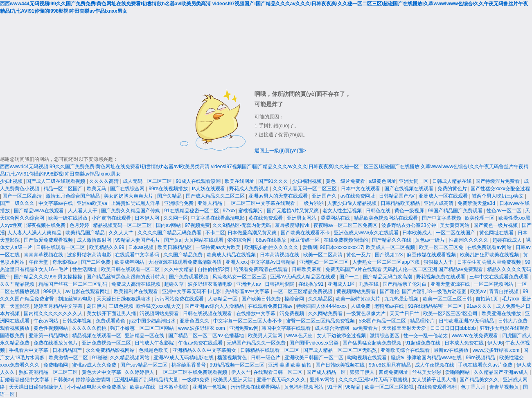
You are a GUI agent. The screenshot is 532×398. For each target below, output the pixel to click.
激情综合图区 (385, 335)
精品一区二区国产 (63, 188)
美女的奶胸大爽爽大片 (129, 196)
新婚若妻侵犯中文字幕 (25, 379)
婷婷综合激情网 (93, 379)
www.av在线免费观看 (476, 335)
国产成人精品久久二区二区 (216, 196)
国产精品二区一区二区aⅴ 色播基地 (206, 335)
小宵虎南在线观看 (112, 218)
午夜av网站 (47, 321)
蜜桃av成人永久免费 (95, 365)
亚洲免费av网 (244, 328)
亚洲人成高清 (439, 203)
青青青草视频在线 (44, 255)
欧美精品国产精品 (85, 233)
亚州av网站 (323, 379)
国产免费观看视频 (189, 277)
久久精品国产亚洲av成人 (502, 372)
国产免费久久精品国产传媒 (131, 210)
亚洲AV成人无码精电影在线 (184, 357)
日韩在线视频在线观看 (208, 313)
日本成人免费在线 (464, 343)
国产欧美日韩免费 (261, 299)
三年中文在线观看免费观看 (499, 277)
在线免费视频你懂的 (346, 240)
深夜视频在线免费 (46, 225)
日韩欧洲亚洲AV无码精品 (467, 321)
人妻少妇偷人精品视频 (352, 203)
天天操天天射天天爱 (404, 328)
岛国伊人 (96, 306)
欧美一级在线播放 (68, 218)
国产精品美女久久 (480, 379)
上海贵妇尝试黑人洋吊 (136, 203)
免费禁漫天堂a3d (477, 203)
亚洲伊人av (249, 284)
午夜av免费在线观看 (201, 343)
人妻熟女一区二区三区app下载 (386, 262)
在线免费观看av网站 (490, 247)
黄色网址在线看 (497, 233)
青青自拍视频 (504, 291)
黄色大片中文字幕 (102, 372)
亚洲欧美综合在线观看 (406, 350)
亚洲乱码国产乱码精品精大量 (146, 379)
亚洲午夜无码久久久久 (282, 379)
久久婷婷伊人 (140, 372)
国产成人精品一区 (327, 372)
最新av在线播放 (452, 350)
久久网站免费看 (326, 313)
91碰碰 (99, 357)
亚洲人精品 (210, 203)
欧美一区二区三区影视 (390, 387)
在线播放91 (311, 284)
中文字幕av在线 (56, 203)
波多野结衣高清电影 (90, 255)
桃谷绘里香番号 (189, 365)
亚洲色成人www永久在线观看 (367, 233)
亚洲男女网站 (302, 218)
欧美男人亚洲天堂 (233, 379)
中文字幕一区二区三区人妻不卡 (248, 321)
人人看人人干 (83, 210)
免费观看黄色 (111, 321)
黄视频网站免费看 (356, 291)
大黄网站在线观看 (204, 240)
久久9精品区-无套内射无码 (242, 225)
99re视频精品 (481, 357)
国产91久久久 (274, 181)
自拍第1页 (487, 299)
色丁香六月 (474, 387)
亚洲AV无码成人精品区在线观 (303, 277)
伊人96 (495, 343)
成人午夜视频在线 (435, 365)
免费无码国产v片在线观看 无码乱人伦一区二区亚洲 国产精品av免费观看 (405, 269)
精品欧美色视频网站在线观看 (386, 218)
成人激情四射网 (95, 240)
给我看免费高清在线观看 (261, 269)
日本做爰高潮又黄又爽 (253, 233)
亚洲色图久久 (195, 321)
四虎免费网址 (394, 372)
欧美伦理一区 (480, 218)
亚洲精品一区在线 (145, 335)
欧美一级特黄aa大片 (359, 299)
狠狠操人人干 (439, 262)
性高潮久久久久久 (469, 240)
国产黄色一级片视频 (496, 225)
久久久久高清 (104, 181)
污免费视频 (292, 313)
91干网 (335, 387)
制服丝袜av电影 (76, 299)
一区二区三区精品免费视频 (303, 291)
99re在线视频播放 (169, 188)
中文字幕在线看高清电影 (218, 218)
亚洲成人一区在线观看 (444, 196)
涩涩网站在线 (335, 218)
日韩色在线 (379, 210)
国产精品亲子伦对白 (405, 284)
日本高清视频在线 (280, 255)
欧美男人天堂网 (266, 335)
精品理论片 (423, 321)
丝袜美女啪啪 (427, 372)
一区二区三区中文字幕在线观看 (261, 203)
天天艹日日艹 (405, 313)
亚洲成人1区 (341, 284)
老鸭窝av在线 (390, 306)
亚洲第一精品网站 (49, 335)
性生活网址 (85, 269)
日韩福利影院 (280, 284)
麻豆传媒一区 (305, 240)
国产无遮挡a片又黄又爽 (293, 210)
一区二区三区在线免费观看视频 (193, 372)
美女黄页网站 (455, 225)
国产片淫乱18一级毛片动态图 (435, 291)
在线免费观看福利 (437, 387)
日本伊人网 (147, 218)
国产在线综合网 (128, 188)
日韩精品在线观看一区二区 (270, 350)
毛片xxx (510, 299)
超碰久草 (174, 284)
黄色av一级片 (430, 240)
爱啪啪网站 (458, 372)
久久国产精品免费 (183, 255)
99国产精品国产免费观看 (456, 210)
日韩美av (63, 379)
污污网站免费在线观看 (180, 299)
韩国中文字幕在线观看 (286, 328)
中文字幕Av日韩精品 (273, 262)
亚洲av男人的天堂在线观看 (278, 196)
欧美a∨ (478, 291)
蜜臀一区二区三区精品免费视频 (321, 321)
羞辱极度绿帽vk (293, 225)
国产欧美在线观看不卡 (306, 233)
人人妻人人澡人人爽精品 (35, 233)
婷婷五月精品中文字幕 (59, 306)
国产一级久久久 (18, 203)
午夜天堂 (39, 262)
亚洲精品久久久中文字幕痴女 (204, 350)
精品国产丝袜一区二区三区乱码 (73, 284)
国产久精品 (170, 196)
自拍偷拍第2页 (214, 269)
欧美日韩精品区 (175, 247)
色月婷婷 (80, 225)
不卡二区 (215, 233)
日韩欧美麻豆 (307, 269)
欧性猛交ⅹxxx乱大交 (159, 306)
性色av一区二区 (505, 210)
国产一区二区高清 (22, 196)
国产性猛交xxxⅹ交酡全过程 (500, 188)
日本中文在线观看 (361, 188)
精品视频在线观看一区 (97, 335)
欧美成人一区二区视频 (391, 247)
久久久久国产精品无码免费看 (170, 233)
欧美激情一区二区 (69, 357)
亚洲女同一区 (414, 181)
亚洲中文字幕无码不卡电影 (192, 291)
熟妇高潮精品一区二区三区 (49, 372)
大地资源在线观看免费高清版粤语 (185, 262)
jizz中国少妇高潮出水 (153, 321)
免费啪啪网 (56, 365)
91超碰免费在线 (423, 343)
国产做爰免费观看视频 (49, 240)
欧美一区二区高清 (323, 255)
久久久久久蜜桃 (90, 328)
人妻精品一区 (223, 299)
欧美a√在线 (143, 387)
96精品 (353, 387)
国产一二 (349, 277)
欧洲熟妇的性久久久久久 (272, 247)
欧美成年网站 (130, 262)
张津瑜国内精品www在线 (435, 357)
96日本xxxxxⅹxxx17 (341, 247)
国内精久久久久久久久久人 (54, 313)
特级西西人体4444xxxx (322, 306)
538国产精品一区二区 (382, 321)
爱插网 (309, 247)
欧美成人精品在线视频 (232, 255)
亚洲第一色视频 (210, 387)
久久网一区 (175, 218)
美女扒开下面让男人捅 (112, 313)
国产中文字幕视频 (442, 218)
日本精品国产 (67, 350)
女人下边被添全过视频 (342, 335)
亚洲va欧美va (92, 203)
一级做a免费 (196, 379)
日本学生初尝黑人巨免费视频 (489, 262)
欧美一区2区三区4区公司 (451, 313)
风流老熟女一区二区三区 (240, 277)
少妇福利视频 (307, 181)
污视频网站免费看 (160, 313)
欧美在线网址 (240, 181)
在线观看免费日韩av (271, 306)
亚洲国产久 (325, 196)
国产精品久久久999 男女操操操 (49, 277)
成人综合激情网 (332, 328)
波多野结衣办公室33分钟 (409, 225)
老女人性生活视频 (342, 210)
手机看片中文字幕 (29, 350)
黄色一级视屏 (409, 210)
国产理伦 (389, 291)
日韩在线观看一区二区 (61, 247)
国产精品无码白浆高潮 (388, 277)
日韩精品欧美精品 (401, 203)
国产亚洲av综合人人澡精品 (215, 306)
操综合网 (294, 299)
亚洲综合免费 (179, 203)
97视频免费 (197, 225)
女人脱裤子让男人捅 (434, 379)
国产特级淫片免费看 (498, 181)
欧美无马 (97, 188)
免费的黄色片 (452, 188)
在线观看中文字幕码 (137, 255)
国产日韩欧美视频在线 (341, 365)
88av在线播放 (271, 240)
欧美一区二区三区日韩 (448, 299)
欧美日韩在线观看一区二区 (131, 269)
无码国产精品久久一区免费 (257, 343)
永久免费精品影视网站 (111, 350)
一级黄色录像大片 (366, 313)
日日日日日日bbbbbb (453, 328)
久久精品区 (320, 299)
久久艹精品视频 (18, 284)
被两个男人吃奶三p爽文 (498, 196)
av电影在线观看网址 (88, 291)
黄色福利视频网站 (304, 387)
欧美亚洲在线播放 (502, 313)
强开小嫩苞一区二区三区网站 (142, 328)
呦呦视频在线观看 (367, 357)
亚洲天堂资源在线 (451, 284)
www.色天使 (300, 335)
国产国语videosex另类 (314, 343)
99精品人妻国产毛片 (138, 240)
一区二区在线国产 (456, 233)
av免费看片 (366, 328)
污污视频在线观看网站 (256, 387)
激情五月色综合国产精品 (73, 196)
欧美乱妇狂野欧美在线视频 (490, 255)
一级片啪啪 (312, 203)
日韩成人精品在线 (452, 181)
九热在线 (369, 284)
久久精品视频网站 (130, 357)
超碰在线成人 (507, 240)
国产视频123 (389, 255)
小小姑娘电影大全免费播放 (97, 387)
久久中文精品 (179, 269)
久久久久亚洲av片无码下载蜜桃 (373, 379)
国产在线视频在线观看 (409, 188)
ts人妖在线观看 (209, 188)
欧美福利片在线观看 (136, 291)
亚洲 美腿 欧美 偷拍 (290, 365)
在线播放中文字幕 (256, 313)
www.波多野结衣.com (202, 328)
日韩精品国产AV (397, 196)
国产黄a (173, 240)
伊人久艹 (241, 372)
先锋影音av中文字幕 (248, 291)
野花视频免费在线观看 (441, 277)
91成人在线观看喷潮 (199, 181)
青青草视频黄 (504, 387)
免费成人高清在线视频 (136, 284)
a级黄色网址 (383, 181)
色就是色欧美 (154, 350)
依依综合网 (240, 240)
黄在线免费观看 (266, 218)
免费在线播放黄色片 (56, 343)
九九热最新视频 (402, 299)
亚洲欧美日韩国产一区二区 (314, 357)
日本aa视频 (141, 247)
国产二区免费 (96, 262)
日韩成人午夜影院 (155, 343)
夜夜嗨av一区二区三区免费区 (346, 225)
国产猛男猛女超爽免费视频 (373, 343)
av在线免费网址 (358, 196)
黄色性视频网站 (51, 328)
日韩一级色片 (266, 357)
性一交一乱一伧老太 (426, 335)
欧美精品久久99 (107, 247)
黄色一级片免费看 (346, 181)
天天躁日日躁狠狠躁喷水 (124, 299)
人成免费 (361, 306)
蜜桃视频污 (251, 210)
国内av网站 (169, 225)
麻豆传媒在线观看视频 (432, 255)
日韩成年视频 (77, 321)
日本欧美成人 (417, 233)
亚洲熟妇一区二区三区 (324, 262)
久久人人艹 (122, 233)
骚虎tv (397, 357)
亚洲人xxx (236, 262)
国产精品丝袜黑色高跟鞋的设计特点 (126, 277)
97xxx (229, 210)
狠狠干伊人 (363, 372)
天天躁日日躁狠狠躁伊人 (36, 387)
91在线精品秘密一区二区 (192, 210)
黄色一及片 (359, 255)
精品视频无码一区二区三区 (123, 225)
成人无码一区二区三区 (148, 181)
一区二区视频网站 (494, 284)
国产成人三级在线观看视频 (56, 181)
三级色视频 (121, 306)
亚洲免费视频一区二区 (107, 343)
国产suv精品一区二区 (144, 365)
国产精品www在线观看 (39, 210)
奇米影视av (65, 262)
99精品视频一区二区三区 (238, 365)
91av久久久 (480, 306)
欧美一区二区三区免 (441, 247)
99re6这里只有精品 (390, 365)
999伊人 (53, 291)
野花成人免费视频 (249, 188)
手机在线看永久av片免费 (486, 365)
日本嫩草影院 (174, 387)
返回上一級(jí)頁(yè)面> (280, 150)
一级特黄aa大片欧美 (219, 247)
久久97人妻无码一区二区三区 (305, 188)
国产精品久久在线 (392, 240)
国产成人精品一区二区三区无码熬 (340, 350)
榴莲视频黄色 (232, 357)
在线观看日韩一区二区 (278, 372)
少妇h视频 (12, 181)
